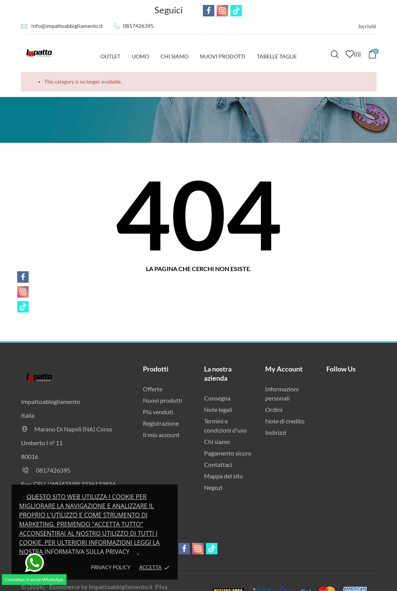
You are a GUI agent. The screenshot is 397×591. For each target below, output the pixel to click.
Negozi (213, 487)
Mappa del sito (223, 476)
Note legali (218, 409)
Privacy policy (110, 567)
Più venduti (158, 411)
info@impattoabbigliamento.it (67, 26)
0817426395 (138, 26)
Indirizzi (275, 432)
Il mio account (161, 434)
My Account (284, 369)
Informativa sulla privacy (87, 551)
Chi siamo (217, 441)
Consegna (217, 398)
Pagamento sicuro (227, 453)
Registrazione (161, 423)
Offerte (152, 388)
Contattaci (218, 464)
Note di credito (285, 421)
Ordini (273, 409)
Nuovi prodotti (162, 400)
